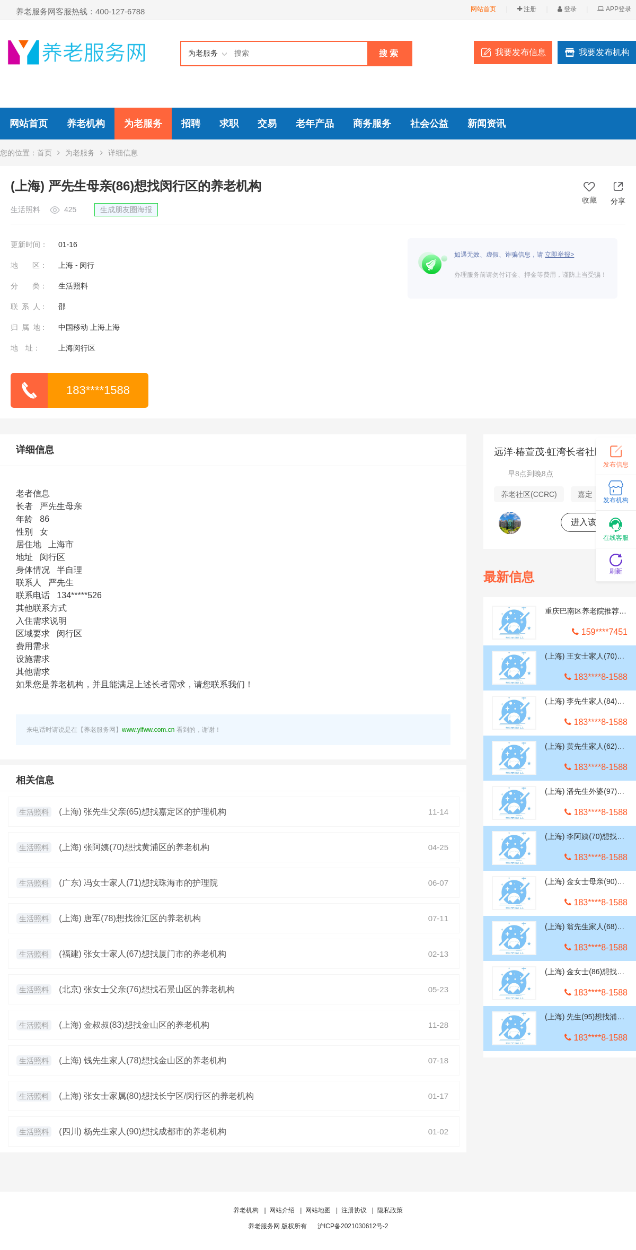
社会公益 (429, 123)
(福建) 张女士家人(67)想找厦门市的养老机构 (142, 953)
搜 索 (388, 53)
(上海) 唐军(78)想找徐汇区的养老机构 (130, 918)
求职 (228, 123)
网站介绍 (282, 1210)
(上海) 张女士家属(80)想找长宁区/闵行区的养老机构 (156, 1095)
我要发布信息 (520, 52)
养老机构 (86, 123)
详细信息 (35, 449)
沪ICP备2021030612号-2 (352, 1226)
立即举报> (559, 254)
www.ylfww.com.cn (148, 729)
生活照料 (34, 812)
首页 (44, 152)
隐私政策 (390, 1210)
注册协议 (354, 1210)
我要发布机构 (604, 52)
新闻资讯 (486, 123)
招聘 (190, 123)
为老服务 (143, 123)
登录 (567, 9)
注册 (526, 9)
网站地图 (318, 1210)
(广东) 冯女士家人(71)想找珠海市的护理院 (138, 882)
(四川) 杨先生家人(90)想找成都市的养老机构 (142, 1131)
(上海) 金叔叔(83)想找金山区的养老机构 (134, 1024)
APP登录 (614, 9)
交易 (267, 123)
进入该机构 (592, 522)
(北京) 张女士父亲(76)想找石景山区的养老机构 (147, 989)
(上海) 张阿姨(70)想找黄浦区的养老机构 (134, 847)
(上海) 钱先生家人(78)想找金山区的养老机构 (142, 1060)
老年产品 (315, 123)
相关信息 (35, 780)
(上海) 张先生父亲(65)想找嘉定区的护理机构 (142, 811)
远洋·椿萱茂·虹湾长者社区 (549, 452)
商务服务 (372, 123)
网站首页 (483, 9)
